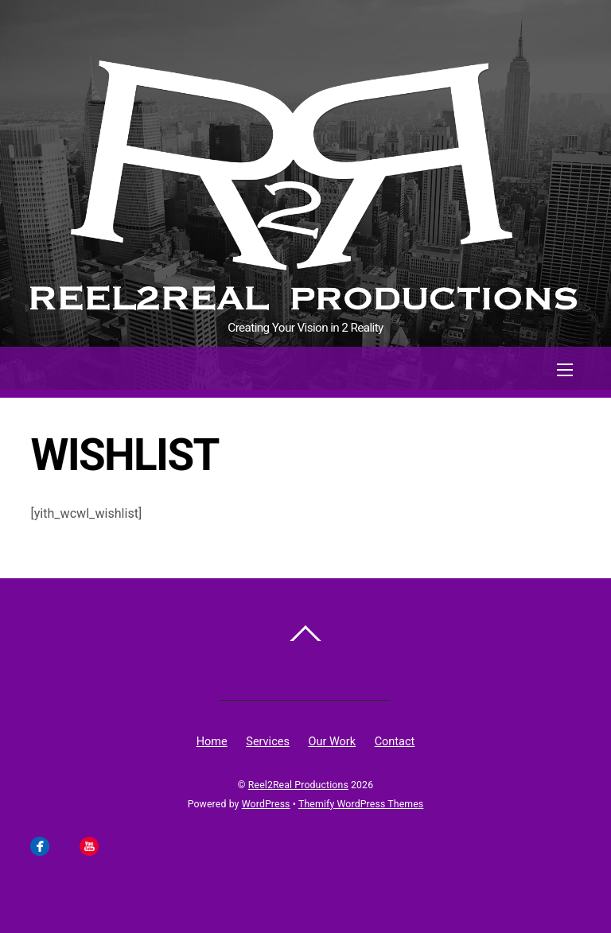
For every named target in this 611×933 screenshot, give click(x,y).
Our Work (332, 741)
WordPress (266, 804)
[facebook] (39, 845)
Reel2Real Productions (298, 785)
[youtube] (89, 845)
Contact (395, 741)
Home (212, 741)
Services (268, 741)
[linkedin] (113, 845)
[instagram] (64, 845)
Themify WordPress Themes (360, 804)
